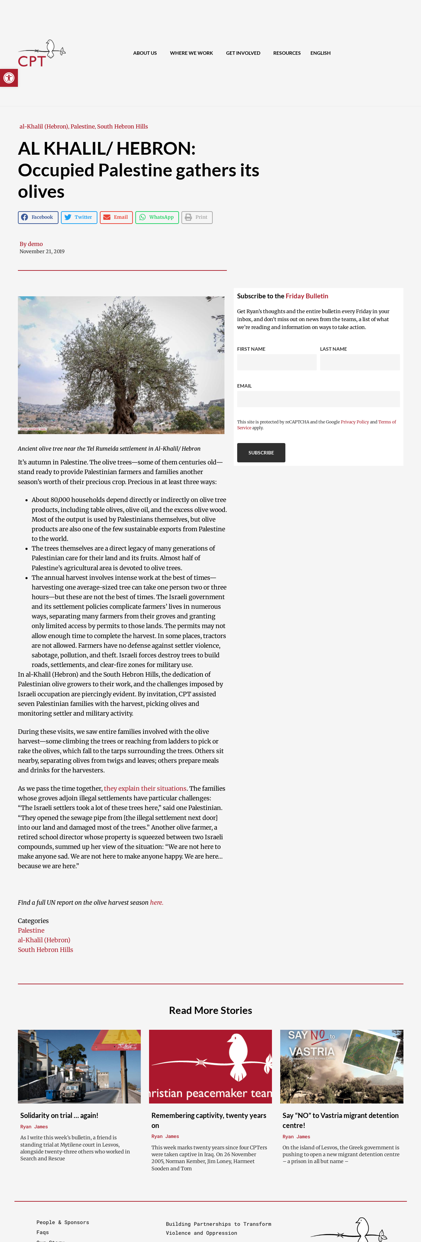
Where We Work (193, 53)
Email (244, 386)
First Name (251, 349)
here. (157, 902)
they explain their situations (145, 788)
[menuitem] (321, 53)
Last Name (333, 349)
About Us (146, 53)
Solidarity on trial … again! (59, 1115)
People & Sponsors (62, 1222)
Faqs (42, 1232)
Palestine (83, 126)
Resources (287, 53)
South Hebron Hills (122, 126)
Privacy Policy (355, 421)
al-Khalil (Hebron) (44, 126)
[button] (9, 78)
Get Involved (245, 53)
